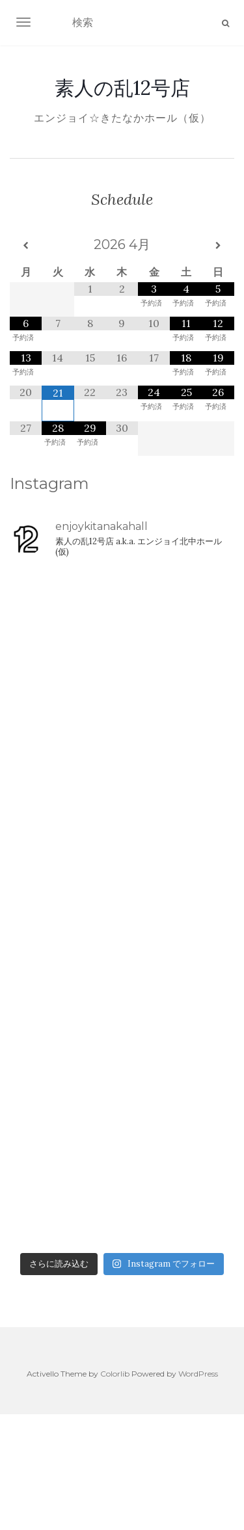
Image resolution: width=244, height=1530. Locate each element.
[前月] (26, 246)
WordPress (198, 1373)
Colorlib (114, 1373)
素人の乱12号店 (122, 88)
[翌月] (218, 246)
